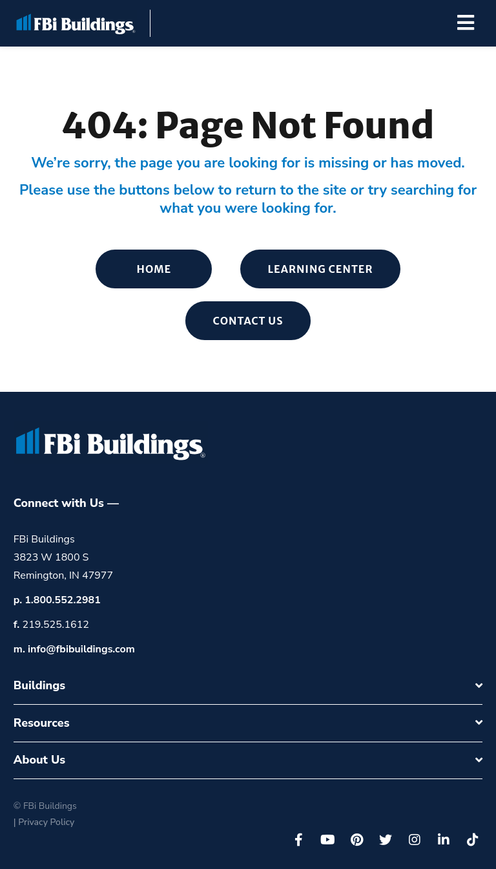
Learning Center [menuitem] (320, 269)
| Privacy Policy (44, 822)
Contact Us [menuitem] (247, 320)
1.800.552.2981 (63, 600)
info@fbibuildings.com (81, 649)
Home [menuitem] (154, 269)
